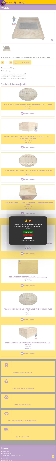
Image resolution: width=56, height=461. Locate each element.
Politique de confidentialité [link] (27, 240)
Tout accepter (28, 232)
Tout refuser (28, 235)
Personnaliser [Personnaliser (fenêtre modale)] (28, 238)
